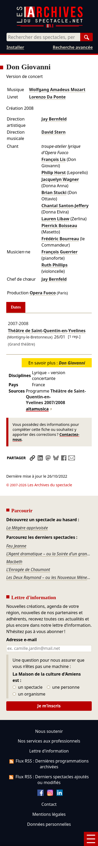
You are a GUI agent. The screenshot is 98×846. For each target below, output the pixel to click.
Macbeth (14, 547)
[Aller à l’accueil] (50, 26)
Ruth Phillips (55, 265)
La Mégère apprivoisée (27, 513)
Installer (15, 47)
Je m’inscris (49, 691)
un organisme (29, 679)
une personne (63, 672)
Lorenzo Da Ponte (47, 97)
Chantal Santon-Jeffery (65, 205)
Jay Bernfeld (54, 119)
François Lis (54, 159)
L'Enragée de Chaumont (28, 555)
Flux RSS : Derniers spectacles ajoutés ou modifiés (49, 765)
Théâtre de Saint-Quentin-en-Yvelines (46, 330)
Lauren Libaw (56, 219)
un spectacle (28, 672)
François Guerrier (60, 252)
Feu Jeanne (16, 531)
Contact (49, 789)
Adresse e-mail (21, 625)
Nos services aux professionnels (49, 726)
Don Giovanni (72, 363)
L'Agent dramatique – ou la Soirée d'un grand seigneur (49, 539)
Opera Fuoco (43, 293)
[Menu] (91, 839)
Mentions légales (49, 799)
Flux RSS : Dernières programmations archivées (49, 749)
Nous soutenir (49, 716)
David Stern (54, 132)
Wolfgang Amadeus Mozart (57, 89)
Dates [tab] (16, 307)
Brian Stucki (54, 192)
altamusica (37, 409)
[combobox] (43, 37)
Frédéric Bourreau (60, 239)
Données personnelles (49, 809)
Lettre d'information (49, 736)
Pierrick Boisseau (59, 225)
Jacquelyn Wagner (60, 179)
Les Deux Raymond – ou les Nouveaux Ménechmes (49, 563)
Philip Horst (54, 172)
